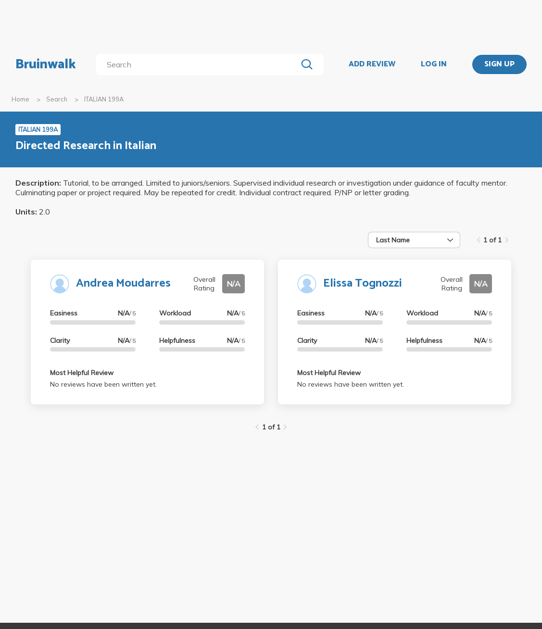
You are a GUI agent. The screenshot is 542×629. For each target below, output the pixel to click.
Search (56, 99)
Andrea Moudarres (123, 283)
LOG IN (434, 64)
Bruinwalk (45, 64)
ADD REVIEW (372, 64)
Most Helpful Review (81, 372)
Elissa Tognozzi (362, 283)
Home (20, 99)
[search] (198, 64)
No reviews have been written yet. (103, 384)
